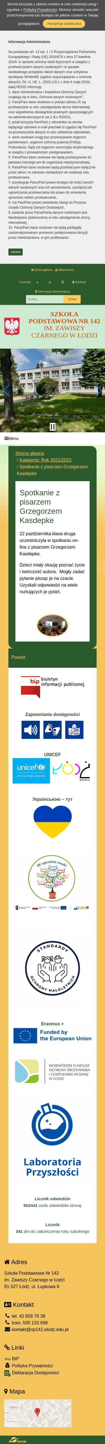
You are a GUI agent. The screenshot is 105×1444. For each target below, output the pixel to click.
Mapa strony (64, 269)
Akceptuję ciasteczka (64, 23)
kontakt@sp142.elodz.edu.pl (36, 1329)
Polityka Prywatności (28, 1365)
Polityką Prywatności (40, 10)
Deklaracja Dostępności (31, 1373)
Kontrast (79, 282)
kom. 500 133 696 (26, 1322)
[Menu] (52, 438)
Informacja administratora (52, 291)
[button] (6, 390)
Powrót (18, 657)
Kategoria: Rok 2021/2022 (45, 460)
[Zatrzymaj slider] (52, 427)
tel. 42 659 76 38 (24, 1316)
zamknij (15, 252)
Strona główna (41, 269)
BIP (11, 1358)
